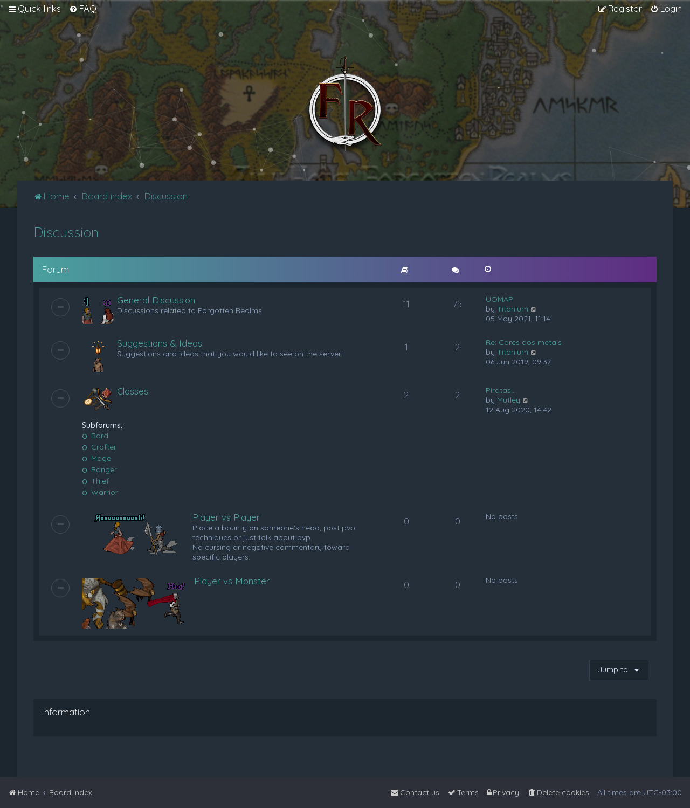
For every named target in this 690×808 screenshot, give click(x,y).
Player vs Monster (232, 580)
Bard (95, 435)
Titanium (512, 309)
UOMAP (499, 299)
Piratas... (501, 390)
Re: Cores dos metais (524, 342)
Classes (132, 391)
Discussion (66, 232)
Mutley (508, 400)
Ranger (99, 469)
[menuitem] (82, 8)
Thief (95, 481)
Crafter (99, 447)
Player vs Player (226, 517)
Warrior (100, 492)
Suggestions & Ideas (159, 343)
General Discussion (156, 300)
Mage (96, 458)
